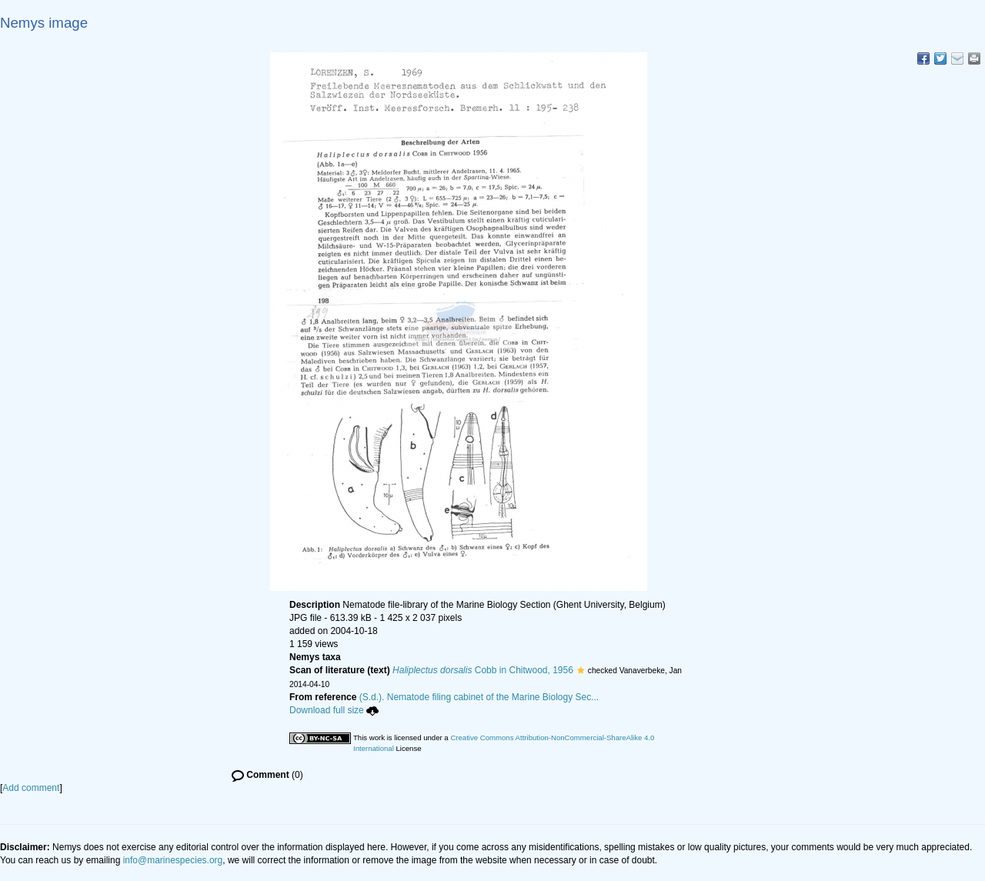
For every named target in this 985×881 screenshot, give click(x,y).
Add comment (30, 788)
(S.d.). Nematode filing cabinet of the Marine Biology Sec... (479, 697)
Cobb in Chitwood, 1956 (482, 670)
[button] (580, 670)
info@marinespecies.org (173, 860)
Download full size (334, 710)
